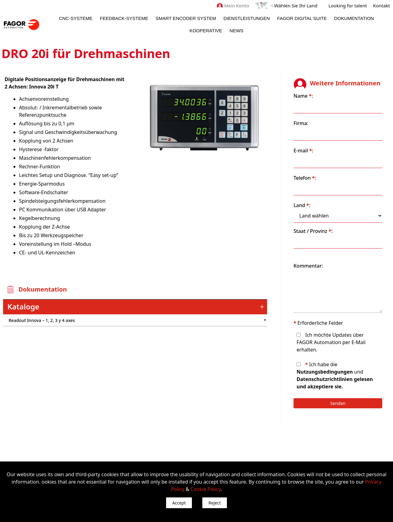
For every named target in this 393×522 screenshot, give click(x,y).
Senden (337, 403)
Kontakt (381, 5)
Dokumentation (354, 18)
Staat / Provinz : (313, 231)
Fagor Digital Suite (302, 18)
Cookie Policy (206, 489)
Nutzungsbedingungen (325, 371)
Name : (303, 96)
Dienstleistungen (247, 18)
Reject (214, 503)
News (236, 30)
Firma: (301, 123)
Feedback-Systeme (124, 18)
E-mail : (303, 150)
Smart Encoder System (186, 18)
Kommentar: (308, 265)
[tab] (135, 307)
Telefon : (305, 178)
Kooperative (205, 30)
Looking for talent (348, 5)
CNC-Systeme (75, 18)
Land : (302, 205)
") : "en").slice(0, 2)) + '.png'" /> (235, 320)
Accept (179, 503)
